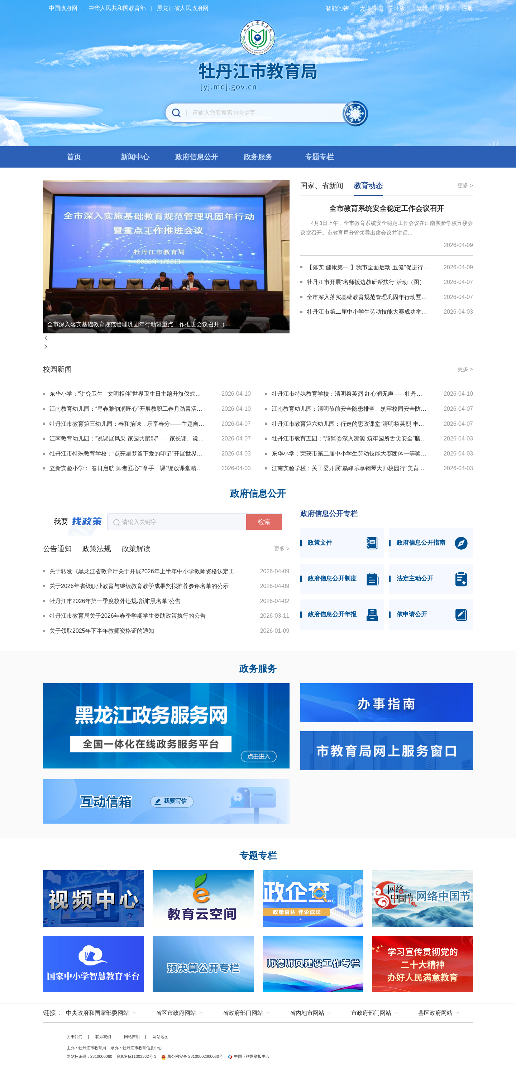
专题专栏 (258, 855)
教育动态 (368, 185)
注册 (467, 8)
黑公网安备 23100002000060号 (192, 1056)
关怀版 (396, 8)
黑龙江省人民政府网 (183, 8)
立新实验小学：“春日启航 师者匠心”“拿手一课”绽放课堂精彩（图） (127, 468)
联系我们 (103, 1037)
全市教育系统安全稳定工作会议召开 (386, 208)
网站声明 (132, 1037)
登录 (444, 8)
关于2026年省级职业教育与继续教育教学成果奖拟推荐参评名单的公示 (139, 586)
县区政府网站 (435, 1013)
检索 (264, 521)
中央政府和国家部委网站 (97, 1013)
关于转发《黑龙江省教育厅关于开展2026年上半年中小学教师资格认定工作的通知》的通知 (146, 571)
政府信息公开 (258, 493)
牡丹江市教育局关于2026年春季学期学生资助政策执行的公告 (127, 616)
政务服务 (258, 669)
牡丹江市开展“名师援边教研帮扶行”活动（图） (366, 282)
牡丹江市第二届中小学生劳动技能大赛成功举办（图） (368, 312)
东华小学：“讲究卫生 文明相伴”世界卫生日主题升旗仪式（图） (127, 394)
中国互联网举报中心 (248, 1056)
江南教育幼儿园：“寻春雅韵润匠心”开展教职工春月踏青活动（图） (127, 409)
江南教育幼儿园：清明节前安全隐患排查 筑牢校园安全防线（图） (349, 409)
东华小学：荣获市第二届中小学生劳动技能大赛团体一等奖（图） (349, 453)
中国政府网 (63, 8)
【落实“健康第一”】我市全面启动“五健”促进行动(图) (368, 267)
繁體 (422, 8)
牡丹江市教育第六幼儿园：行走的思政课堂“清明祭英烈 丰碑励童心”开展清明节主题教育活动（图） (349, 424)
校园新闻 (57, 369)
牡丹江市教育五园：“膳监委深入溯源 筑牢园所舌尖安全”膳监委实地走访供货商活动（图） (349, 438)
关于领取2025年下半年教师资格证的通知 (101, 631)
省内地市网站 (307, 1013)
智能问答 (337, 8)
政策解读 (136, 549)
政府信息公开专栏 (329, 513)
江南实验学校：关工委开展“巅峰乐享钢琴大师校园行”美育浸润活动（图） (349, 468)
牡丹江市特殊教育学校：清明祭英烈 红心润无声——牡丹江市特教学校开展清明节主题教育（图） (349, 394)
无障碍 (368, 8)
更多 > (465, 185)
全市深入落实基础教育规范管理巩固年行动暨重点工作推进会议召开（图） (139, 324)
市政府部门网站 (371, 1013)
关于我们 (74, 1037)
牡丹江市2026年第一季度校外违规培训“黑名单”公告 (115, 601)
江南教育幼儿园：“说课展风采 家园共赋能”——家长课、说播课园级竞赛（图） (127, 438)
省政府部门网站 (243, 1013)
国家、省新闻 (321, 185)
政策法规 (96, 549)
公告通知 (57, 549)
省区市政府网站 (176, 1013)
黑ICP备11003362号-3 (136, 1056)
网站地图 (160, 1037)
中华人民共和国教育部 (117, 8)
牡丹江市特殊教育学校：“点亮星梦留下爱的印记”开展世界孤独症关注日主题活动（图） (127, 453)
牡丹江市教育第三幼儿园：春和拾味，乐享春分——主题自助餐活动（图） (127, 424)
